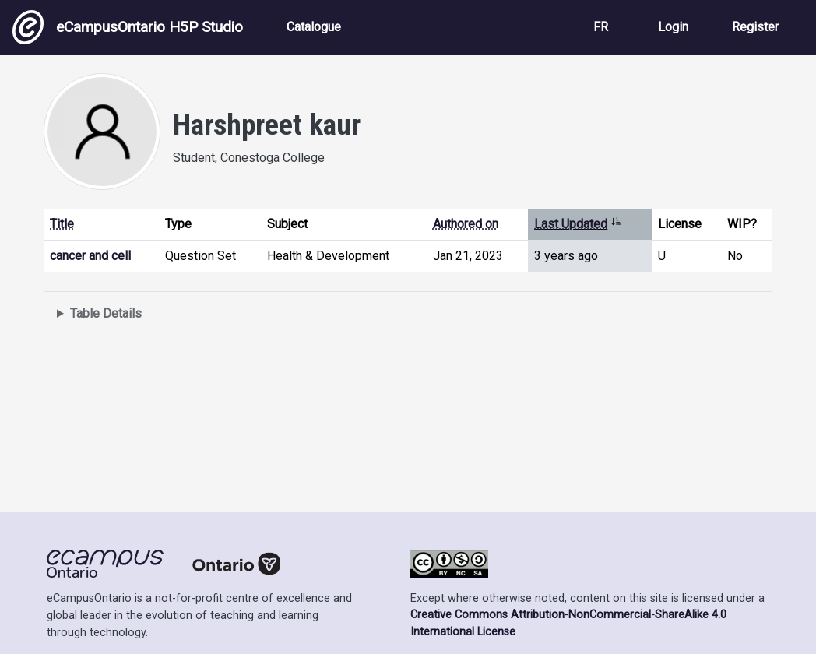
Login (673, 26)
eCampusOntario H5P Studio (127, 27)
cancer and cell (90, 255)
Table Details (106, 313)
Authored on (465, 223)
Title (62, 223)
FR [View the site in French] (600, 26)
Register (755, 26)
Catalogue (314, 26)
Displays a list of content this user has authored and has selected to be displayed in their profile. (408, 314)
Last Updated (578, 223)
